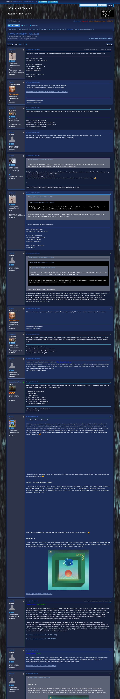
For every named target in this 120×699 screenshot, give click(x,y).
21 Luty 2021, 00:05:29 (32, 416)
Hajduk (11, 132)
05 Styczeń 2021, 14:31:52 (33, 107)
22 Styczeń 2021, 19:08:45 (33, 358)
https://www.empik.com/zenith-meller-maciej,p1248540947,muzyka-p (47, 91)
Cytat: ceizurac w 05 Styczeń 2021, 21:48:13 (41, 257)
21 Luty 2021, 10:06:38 (32, 601)
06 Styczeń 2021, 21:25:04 (33, 334)
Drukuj (109, 44)
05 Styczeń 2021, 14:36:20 (33, 132)
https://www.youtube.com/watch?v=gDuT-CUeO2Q (41, 635)
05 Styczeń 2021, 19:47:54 (33, 155)
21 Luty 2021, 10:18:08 (32, 650)
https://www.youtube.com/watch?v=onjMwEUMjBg (41, 665)
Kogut (11, 416)
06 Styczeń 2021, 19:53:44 (33, 308)
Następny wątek (106, 38)
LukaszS (12, 108)
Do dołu (10, 44)
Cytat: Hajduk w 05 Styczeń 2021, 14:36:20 (41, 159)
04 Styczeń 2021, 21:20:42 (33, 49)
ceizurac (12, 49)
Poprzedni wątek (94, 38)
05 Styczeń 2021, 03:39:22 (33, 82)
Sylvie (75, 29)
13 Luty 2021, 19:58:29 (32, 382)
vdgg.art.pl (84, 21)
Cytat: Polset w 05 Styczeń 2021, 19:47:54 (41, 197)
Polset (11, 156)
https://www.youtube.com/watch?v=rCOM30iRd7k (41, 639)
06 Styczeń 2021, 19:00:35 (33, 253)
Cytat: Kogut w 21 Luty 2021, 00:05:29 (39, 677)
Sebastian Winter (15, 382)
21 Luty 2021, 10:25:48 (32, 673)
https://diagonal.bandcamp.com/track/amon (39, 593)
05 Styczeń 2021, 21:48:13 (33, 192)
